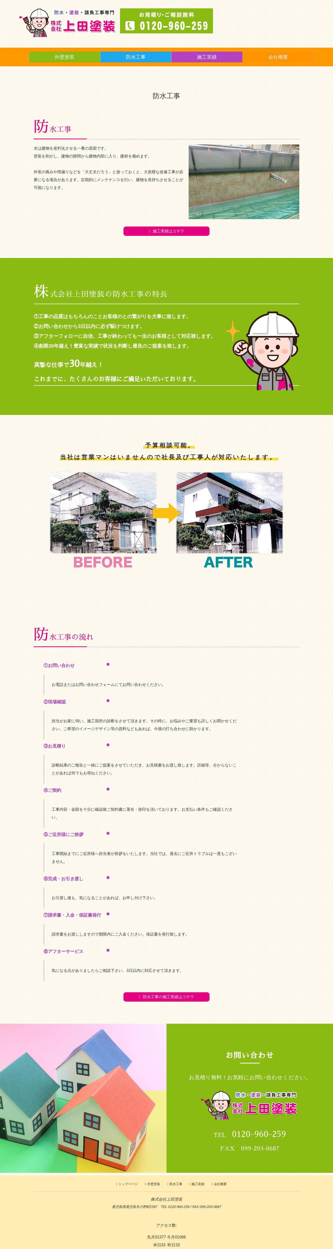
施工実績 (207, 57)
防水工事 (136, 57)
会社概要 (278, 57)
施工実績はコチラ (168, 231)
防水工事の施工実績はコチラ (168, 997)
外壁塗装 (64, 57)
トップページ (128, 1184)
